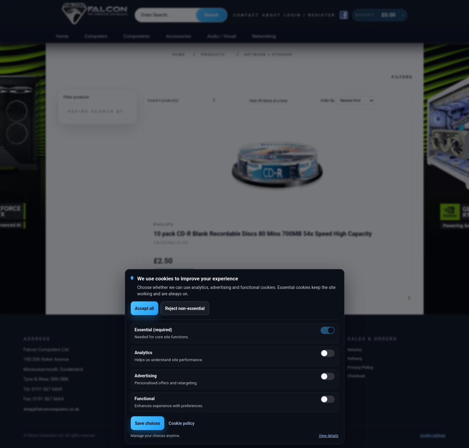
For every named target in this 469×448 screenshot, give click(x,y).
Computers (96, 36)
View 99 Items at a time (268, 101)
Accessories (178, 36)
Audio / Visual (221, 36)
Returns (354, 349)
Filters (402, 76)
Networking (264, 36)
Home (62, 36)
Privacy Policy (360, 367)
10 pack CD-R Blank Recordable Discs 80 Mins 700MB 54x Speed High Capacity (263, 233)
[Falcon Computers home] (95, 15)
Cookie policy (181, 423)
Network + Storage (269, 55)
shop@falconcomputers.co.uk (51, 409)
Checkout (356, 375)
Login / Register (309, 15)
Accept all (144, 308)
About (271, 15)
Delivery (354, 358)
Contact (246, 15)
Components (136, 36)
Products (213, 55)
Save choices (147, 423)
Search (211, 15)
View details (329, 436)
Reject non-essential (184, 308)
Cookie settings (433, 435)
